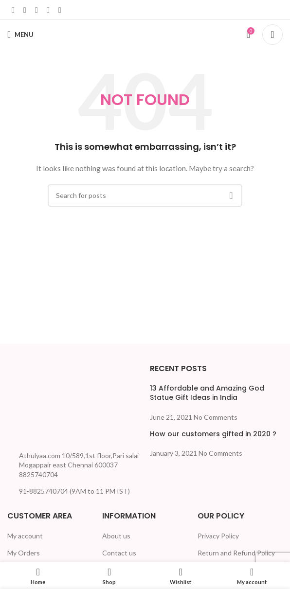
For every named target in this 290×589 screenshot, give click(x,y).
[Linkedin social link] (36, 9)
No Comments (215, 417)
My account (25, 536)
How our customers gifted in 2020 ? (213, 434)
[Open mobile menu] (20, 34)
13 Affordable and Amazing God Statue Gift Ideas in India (207, 393)
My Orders (23, 553)
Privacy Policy (218, 536)
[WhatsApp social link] (48, 9)
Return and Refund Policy (236, 553)
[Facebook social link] (13, 9)
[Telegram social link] (60, 9)
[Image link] (43, 403)
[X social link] (25, 9)
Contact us (119, 553)
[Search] (272, 34)
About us (116, 536)
